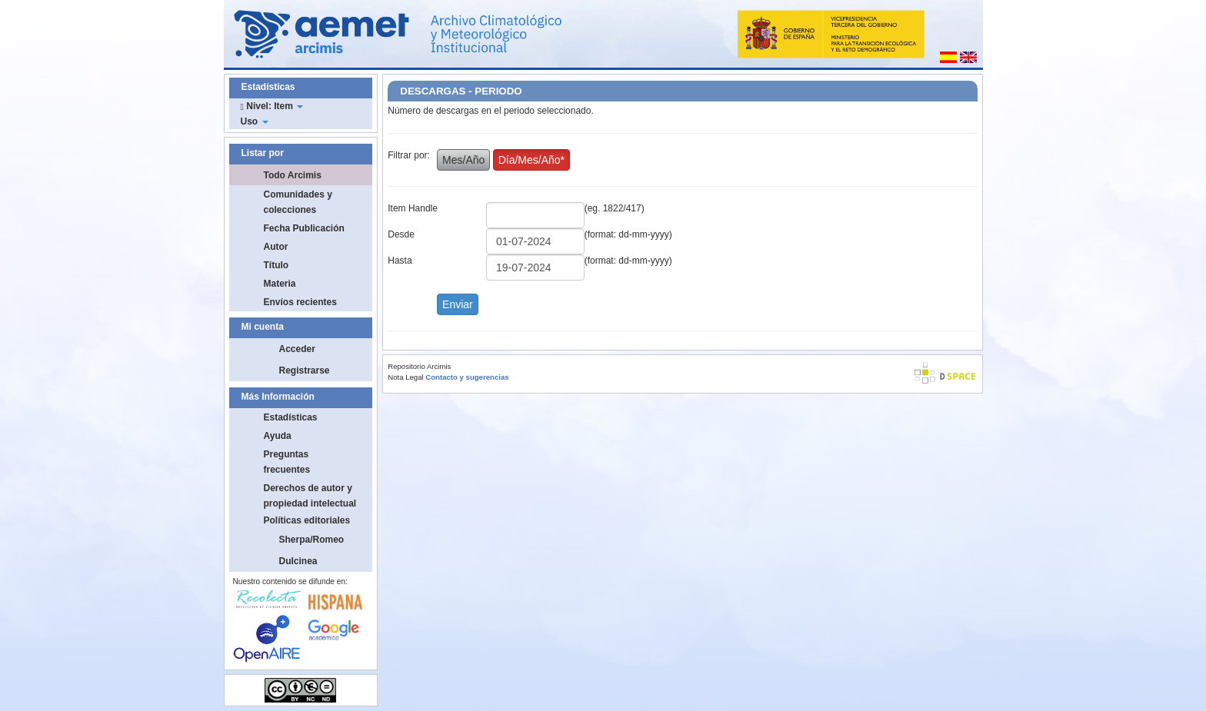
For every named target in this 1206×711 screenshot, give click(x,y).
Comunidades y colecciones (298, 202)
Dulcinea (298, 561)
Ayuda (278, 435)
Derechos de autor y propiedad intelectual (310, 496)
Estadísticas (291, 417)
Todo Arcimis (292, 175)
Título (276, 265)
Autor (276, 246)
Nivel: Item (272, 106)
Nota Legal (405, 377)
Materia (280, 283)
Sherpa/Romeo (312, 539)
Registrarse (304, 370)
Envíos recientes (300, 302)
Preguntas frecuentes (287, 462)
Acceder (297, 349)
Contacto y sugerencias (466, 377)
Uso (254, 121)
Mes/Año (463, 160)
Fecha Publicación (304, 228)
